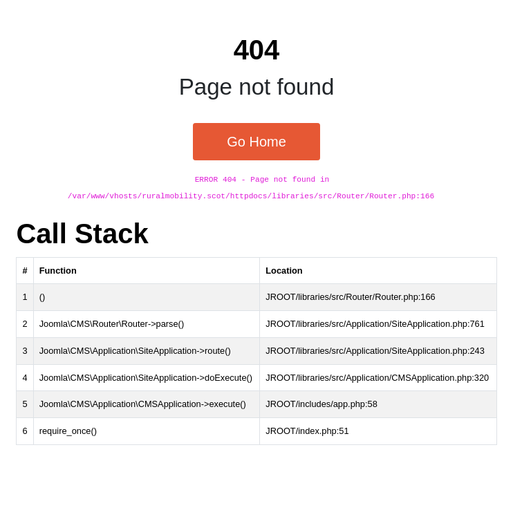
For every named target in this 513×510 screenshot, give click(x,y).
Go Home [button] (256, 141)
